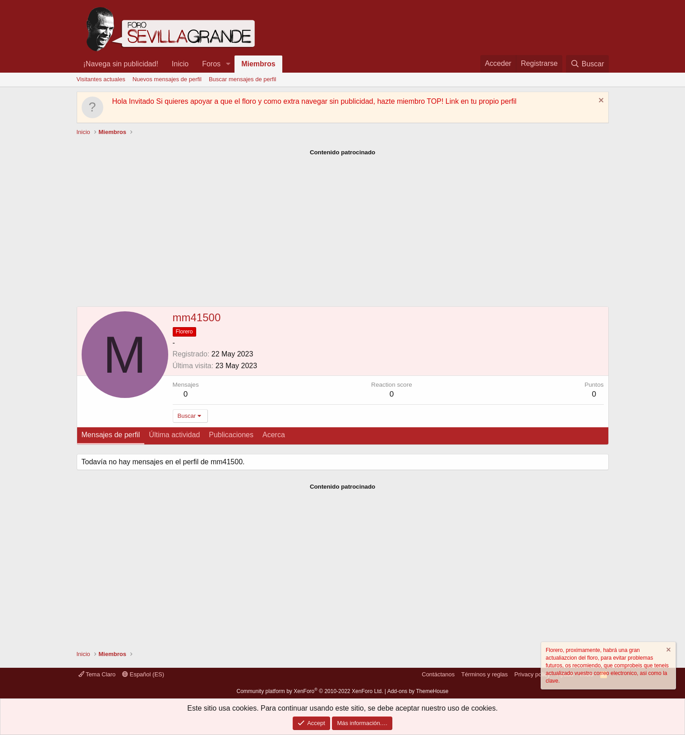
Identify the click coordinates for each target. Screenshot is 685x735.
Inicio (180, 64)
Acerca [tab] (273, 435)
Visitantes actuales (101, 79)
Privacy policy (532, 674)
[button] (227, 64)
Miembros (258, 64)
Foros (211, 64)
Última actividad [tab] (174, 435)
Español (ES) (143, 674)
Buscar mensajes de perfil (242, 79)
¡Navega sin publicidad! (120, 64)
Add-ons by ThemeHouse (418, 691)
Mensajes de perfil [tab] (111, 435)
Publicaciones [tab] (231, 435)
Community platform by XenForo (310, 691)
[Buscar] (587, 64)
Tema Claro (97, 674)
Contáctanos (438, 674)
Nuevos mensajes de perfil (167, 79)
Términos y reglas (484, 674)
